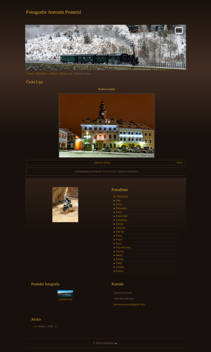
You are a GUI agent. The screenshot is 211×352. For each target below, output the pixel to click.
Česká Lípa (66, 73)
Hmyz (119, 204)
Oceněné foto (123, 247)
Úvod (30, 73)
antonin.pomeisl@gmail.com (129, 304)
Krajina (120, 271)
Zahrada (120, 227)
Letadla (120, 267)
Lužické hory (65, 299)
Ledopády (121, 220)
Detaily (120, 259)
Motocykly (121, 208)
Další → (181, 162)
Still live (120, 231)
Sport (119, 243)
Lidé (118, 200)
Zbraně (120, 251)
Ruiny (119, 235)
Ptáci (118, 212)
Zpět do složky (102, 162)
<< (35, 326)
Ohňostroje (122, 196)
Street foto (121, 216)
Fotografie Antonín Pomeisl (53, 12)
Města (53, 73)
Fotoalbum (41, 73)
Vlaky (119, 263)
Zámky (119, 224)
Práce (119, 239)
